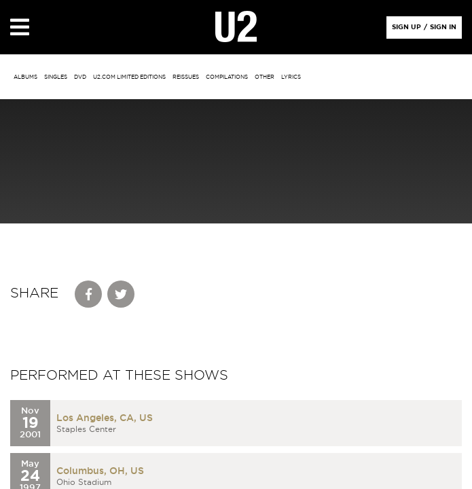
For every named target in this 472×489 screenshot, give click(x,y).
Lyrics (291, 77)
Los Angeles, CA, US (104, 418)
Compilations (227, 77)
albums (25, 77)
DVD (80, 77)
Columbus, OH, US (100, 471)
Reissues (186, 77)
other (264, 77)
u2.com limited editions (129, 77)
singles (55, 77)
